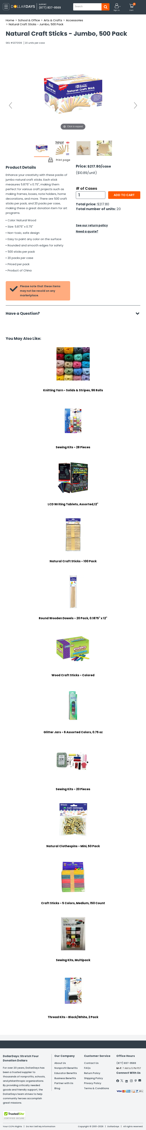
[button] (117, 7)
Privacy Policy (92, 1083)
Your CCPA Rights (12, 1126)
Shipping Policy (93, 1078)
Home (10, 20)
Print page (63, 160)
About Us (60, 1063)
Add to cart (124, 195)
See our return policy (92, 225)
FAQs (87, 1068)
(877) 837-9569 (50, 7)
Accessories (74, 20)
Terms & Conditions (96, 1088)
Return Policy (92, 1073)
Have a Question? (25, 313)
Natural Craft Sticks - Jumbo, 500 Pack (36, 24)
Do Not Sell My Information (40, 1126)
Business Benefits (65, 1078)
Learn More (112, 1122)
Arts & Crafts (53, 20)
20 (119, 208)
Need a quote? (87, 231)
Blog (57, 1088)
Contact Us (91, 1063)
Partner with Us (63, 1083)
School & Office (29, 20)
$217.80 (103, 204)
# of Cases (86, 188)
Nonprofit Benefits (66, 1068)
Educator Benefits (65, 1073)
